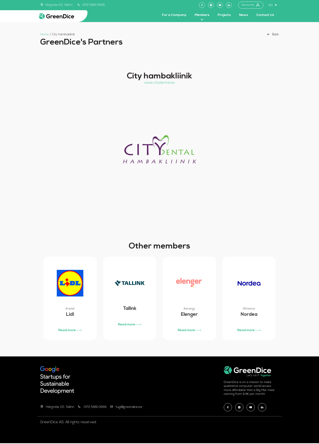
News (243, 15)
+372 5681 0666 (91, 5)
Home (44, 34)
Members (202, 15)
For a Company (174, 15)
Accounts (251, 5)
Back (272, 34)
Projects (224, 15)
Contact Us (265, 15)
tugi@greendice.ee (129, 407)
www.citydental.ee (159, 83)
